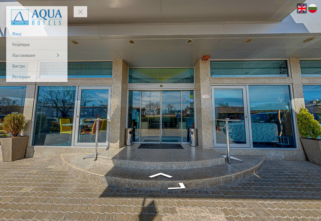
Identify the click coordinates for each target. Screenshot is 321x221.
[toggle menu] (80, 11)
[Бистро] (37, 66)
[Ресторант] (37, 77)
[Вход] (37, 34)
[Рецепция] (37, 44)
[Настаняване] (37, 55)
